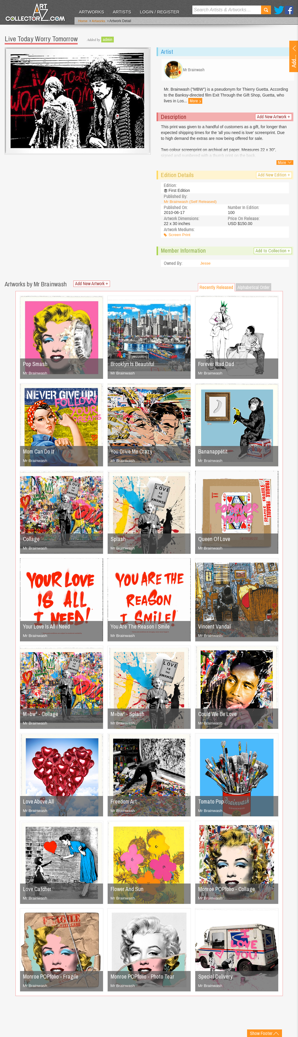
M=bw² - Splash (128, 715)
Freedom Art (125, 803)
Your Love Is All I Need (48, 628)
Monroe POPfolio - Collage (228, 890)
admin (107, 39)
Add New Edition (274, 176)
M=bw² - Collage (41, 715)
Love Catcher (38, 890)
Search (266, 10)
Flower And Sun (128, 890)
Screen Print (179, 236)
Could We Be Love (219, 715)
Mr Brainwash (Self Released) (191, 203)
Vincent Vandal (214, 628)
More (218, 103)
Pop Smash (36, 365)
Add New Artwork (273, 118)
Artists (122, 11)
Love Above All (39, 803)
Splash (118, 540)
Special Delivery (216, 978)
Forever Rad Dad (217, 365)
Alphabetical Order (253, 288)
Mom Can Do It (39, 453)
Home (83, 21)
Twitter (279, 10)
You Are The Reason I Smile (142, 628)
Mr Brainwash (35, 374)
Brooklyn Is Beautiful (133, 365)
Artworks (91, 11)
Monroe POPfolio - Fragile (52, 978)
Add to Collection (273, 252)
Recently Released (216, 288)
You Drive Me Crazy (133, 453)
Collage (31, 540)
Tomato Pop (212, 803)
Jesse (205, 265)
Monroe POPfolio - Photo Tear (145, 978)
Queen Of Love (215, 540)
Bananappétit (213, 453)
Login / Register (159, 11)
